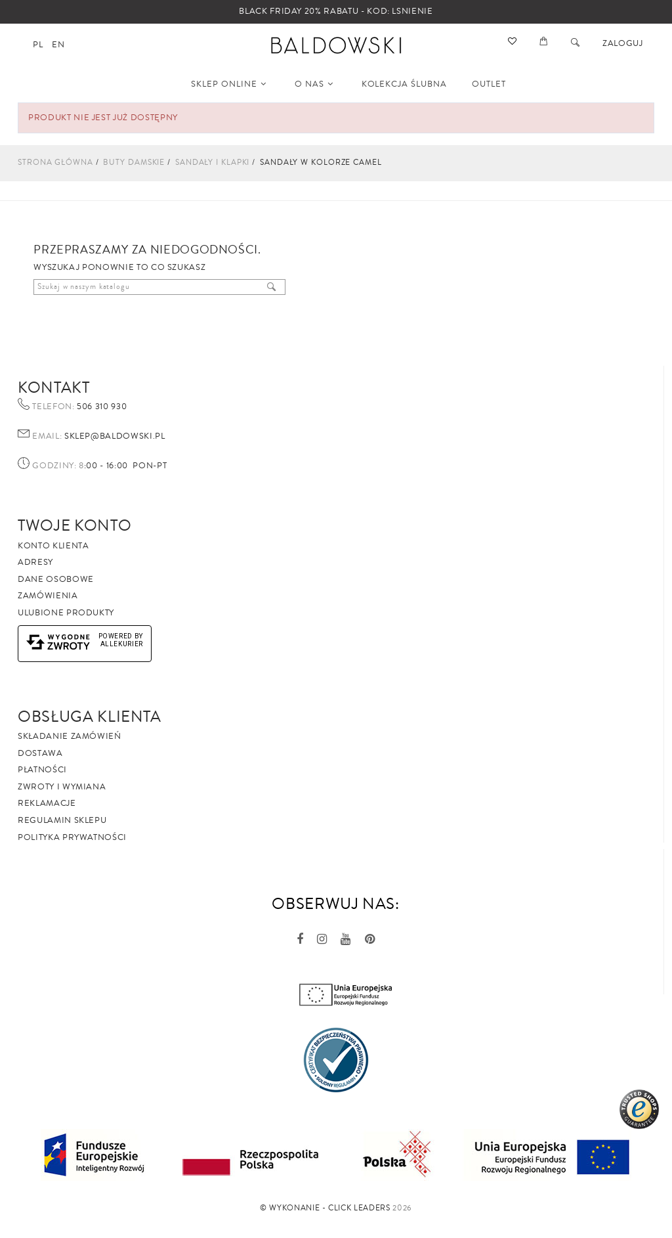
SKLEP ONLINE (228, 84)
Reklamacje (47, 803)
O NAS (314, 84)
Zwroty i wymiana (62, 787)
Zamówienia (48, 596)
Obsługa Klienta (89, 716)
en (58, 45)
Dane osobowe (56, 579)
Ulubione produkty (66, 613)
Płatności (42, 770)
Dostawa (40, 753)
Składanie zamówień (69, 736)
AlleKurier (122, 644)
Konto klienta (53, 546)
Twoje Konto (74, 525)
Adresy (35, 562)
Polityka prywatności (72, 837)
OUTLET (489, 84)
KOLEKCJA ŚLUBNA (405, 84)
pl (38, 45)
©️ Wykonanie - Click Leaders (325, 1208)
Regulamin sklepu (62, 820)
